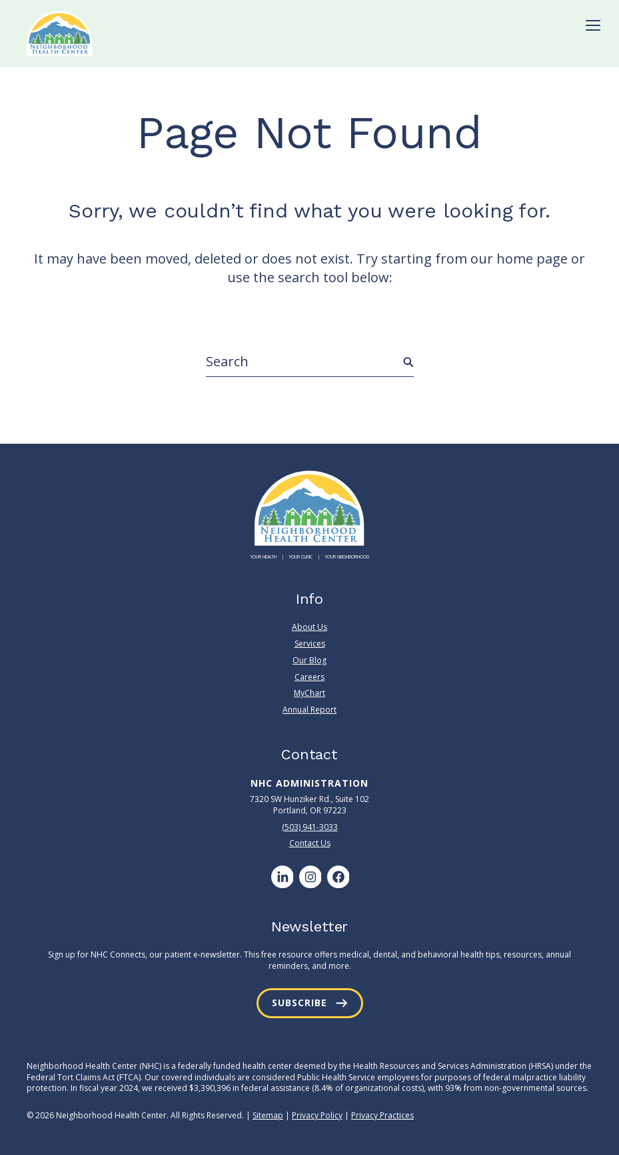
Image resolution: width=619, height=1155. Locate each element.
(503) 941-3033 (310, 827)
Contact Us (309, 843)
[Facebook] (337, 876)
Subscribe (299, 1002)
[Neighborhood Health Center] (60, 33)
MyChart (309, 693)
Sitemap (268, 1115)
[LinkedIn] (282, 876)
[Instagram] (310, 876)
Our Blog (309, 660)
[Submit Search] (408, 362)
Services (310, 643)
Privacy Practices (382, 1115)
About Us (309, 627)
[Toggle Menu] (593, 25)
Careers (309, 677)
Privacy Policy (317, 1115)
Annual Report (309, 709)
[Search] (310, 362)
